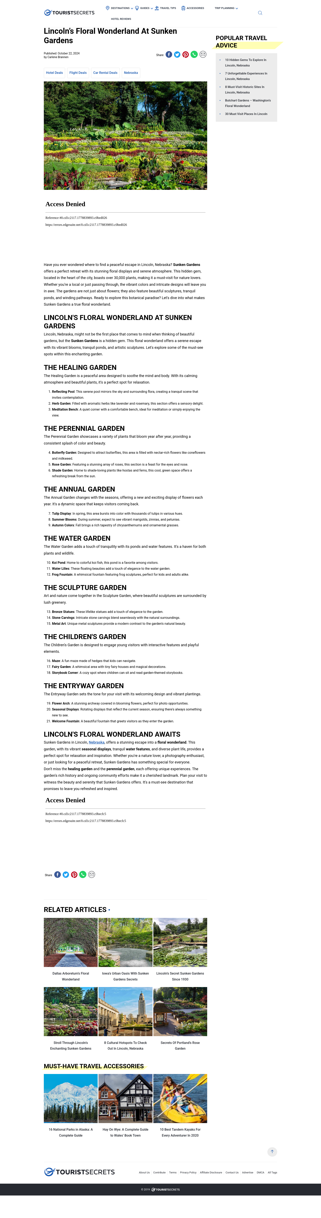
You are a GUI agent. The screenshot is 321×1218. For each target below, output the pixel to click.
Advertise (247, 1172)
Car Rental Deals (105, 73)
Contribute (159, 1172)
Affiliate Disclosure (211, 1172)
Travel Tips (167, 7)
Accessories (194, 7)
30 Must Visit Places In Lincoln (246, 114)
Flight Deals (78, 73)
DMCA (260, 1172)
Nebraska (131, 73)
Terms (173, 1172)
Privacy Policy (188, 1172)
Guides (143, 7)
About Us (144, 1172)
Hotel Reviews (254, 7)
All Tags (272, 1172)
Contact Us (232, 1172)
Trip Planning (223, 7)
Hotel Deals (54, 73)
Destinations (119, 7)
